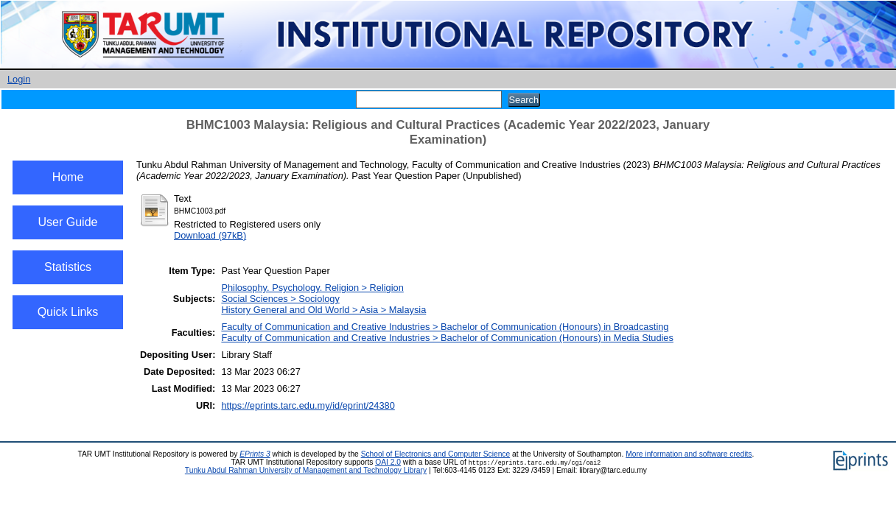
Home (68, 177)
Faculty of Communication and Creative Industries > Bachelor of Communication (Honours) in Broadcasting (444, 326)
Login (18, 79)
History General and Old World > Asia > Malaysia (323, 309)
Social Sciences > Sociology (280, 298)
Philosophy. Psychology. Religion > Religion (312, 287)
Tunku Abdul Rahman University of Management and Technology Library (306, 470)
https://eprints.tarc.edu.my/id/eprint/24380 (307, 405)
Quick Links (68, 312)
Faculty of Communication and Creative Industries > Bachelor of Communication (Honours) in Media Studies (447, 337)
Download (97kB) (210, 235)
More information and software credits (689, 454)
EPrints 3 (254, 454)
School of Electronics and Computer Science (436, 454)
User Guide (68, 222)
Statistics (67, 267)
